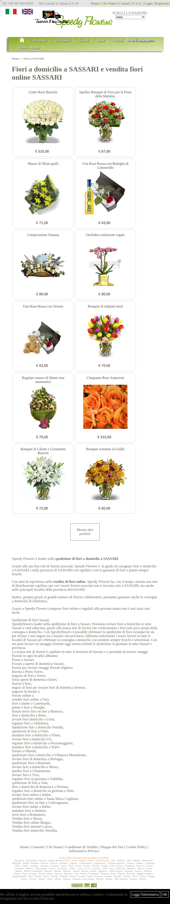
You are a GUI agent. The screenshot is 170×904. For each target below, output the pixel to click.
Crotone (54, 865)
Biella (26, 863)
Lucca (111, 868)
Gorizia (149, 865)
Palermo (148, 871)
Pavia (24, 873)
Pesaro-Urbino (46, 873)
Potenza (105, 873)
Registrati (162, 3)
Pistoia (83, 873)
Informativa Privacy (84, 851)
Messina (48, 871)
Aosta (74, 860)
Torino (142, 876)
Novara (84, 871)
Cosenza (34, 865)
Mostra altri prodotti (85, 532)
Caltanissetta (85, 863)
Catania (139, 863)
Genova (140, 865)
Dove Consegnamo (141, 40)
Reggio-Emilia (19, 876)
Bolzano (45, 863)
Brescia (54, 863)
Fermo (78, 865)
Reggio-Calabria (145, 873)
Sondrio (108, 876)
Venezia (66, 879)
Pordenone (94, 873)
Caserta (130, 863)
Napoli (76, 871)
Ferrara (87, 865)
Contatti (124, 3)
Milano (57, 871)
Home (95, 3)
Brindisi (64, 863)
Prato (113, 873)
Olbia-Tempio (116, 871)
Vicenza (133, 879)
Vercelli (100, 879)
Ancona (42, 860)
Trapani (151, 876)
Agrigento (19, 860)
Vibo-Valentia (121, 879)
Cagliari (73, 863)
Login (148, 3)
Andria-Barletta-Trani (59, 860)
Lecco (88, 868)
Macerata (120, 868)
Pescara (58, 873)
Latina (72, 868)
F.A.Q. (137, 3)
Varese (57, 879)
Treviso (32, 879)
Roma (46, 876)
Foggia (105, 865)
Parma (17, 873)
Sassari (72, 876)
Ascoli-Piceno (102, 860)
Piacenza (68, 873)
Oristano (128, 871)
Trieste (41, 879)
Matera (18, 871)
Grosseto (19, 868)
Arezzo (90, 860)
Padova (138, 871)
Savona (81, 876)
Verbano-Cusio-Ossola (83, 879)
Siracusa (98, 876)
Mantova (131, 868)
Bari (129, 860)
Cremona (44, 865)
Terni (134, 876)
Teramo (126, 876)
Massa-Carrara (145, 868)
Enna (71, 865)
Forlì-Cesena (116, 865)
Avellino (121, 860)
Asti (113, 860)
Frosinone (129, 865)
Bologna (35, 863)
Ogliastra (102, 871)
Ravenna (131, 873)
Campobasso (99, 863)
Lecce (80, 868)
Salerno (64, 876)
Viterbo (142, 879)
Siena (90, 876)
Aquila (82, 860)
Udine (50, 879)
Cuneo (63, 865)
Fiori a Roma (29, 47)
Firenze (96, 865)
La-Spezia (62, 868)
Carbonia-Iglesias (116, 863)
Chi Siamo (109, 3)
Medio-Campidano (33, 871)
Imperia (29, 868)
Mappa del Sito (112, 847)
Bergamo (16, 863)
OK (164, 894)
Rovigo (54, 876)
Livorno (96, 868)
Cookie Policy (136, 847)
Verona (108, 879)
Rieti (30, 876)
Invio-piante (41, 868)
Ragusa (121, 873)
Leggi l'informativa (145, 894)
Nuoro (93, 871)
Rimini (38, 876)
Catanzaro (150, 863)
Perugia (33, 873)
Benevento (148, 860)
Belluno (137, 860)
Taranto (117, 876)
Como (25, 865)
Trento (24, 879)
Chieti (17, 865)
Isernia (52, 868)
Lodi (104, 868)
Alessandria (31, 860)
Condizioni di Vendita (81, 847)
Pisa (76, 873)
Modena (67, 871)
